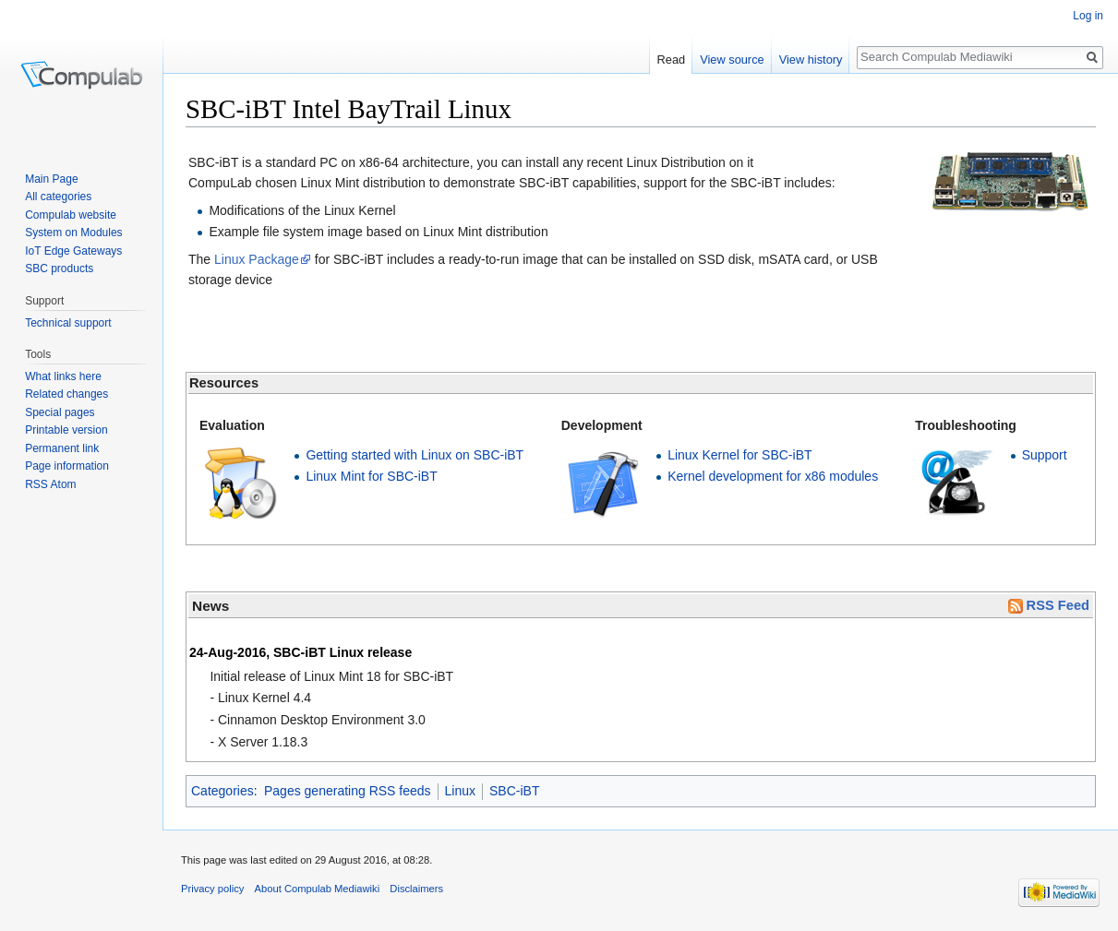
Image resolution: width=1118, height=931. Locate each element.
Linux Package (256, 259)
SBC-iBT (514, 790)
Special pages (59, 412)
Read (671, 59)
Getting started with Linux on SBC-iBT (414, 455)
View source (731, 59)
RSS (36, 484)
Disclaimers (416, 888)
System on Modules (73, 232)
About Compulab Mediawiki (317, 888)
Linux (460, 790)
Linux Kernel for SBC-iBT (739, 455)
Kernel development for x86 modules (772, 476)
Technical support (68, 322)
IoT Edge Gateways (73, 251)
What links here (63, 376)
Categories (222, 790)
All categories (58, 196)
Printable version (66, 430)
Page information (67, 466)
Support (1044, 455)
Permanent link (62, 448)
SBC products (59, 268)
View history (811, 59)
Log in (1088, 15)
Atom (64, 484)
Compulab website (70, 215)
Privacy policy (212, 888)
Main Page (51, 179)
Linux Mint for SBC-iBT (371, 476)
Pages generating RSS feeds (347, 790)
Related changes (66, 394)
